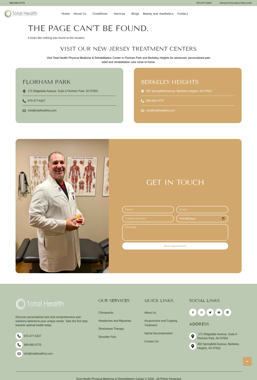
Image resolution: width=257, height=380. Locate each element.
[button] (15, 3)
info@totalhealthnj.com (38, 354)
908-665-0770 (33, 345)
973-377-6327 (33, 336)
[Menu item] (65, 13)
